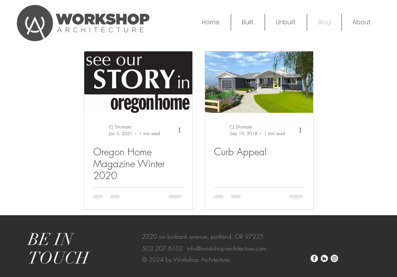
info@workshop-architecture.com (227, 248)
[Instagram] (334, 258)
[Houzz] (324, 258)
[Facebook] (314, 258)
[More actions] (182, 129)
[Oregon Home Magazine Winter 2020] (138, 82)
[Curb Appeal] (259, 82)
